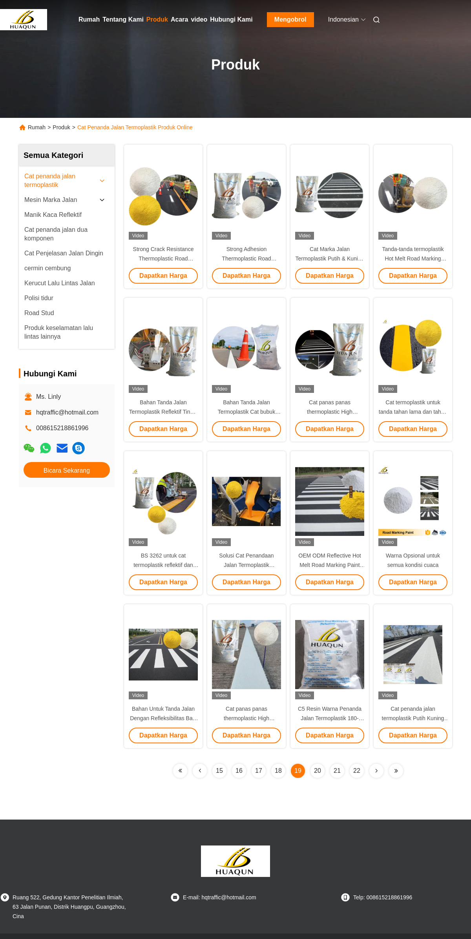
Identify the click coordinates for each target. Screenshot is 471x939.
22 (356, 770)
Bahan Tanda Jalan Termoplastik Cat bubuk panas (246, 411)
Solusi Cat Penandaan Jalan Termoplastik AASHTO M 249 (246, 565)
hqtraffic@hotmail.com (67, 412)
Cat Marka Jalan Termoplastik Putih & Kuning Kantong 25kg (329, 258)
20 (317, 770)
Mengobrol (290, 19)
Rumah (89, 19)
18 (278, 770)
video (199, 19)
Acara (179, 19)
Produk (157, 19)
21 (337, 770)
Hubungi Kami (231, 19)
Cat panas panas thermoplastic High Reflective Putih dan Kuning (246, 718)
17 (258, 770)
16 (239, 770)
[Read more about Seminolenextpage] (180, 771)
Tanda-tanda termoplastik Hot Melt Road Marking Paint (413, 258)
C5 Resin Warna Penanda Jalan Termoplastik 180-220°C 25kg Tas (329, 718)
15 (219, 770)
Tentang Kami (123, 19)
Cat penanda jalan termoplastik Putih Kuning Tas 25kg (413, 718)
